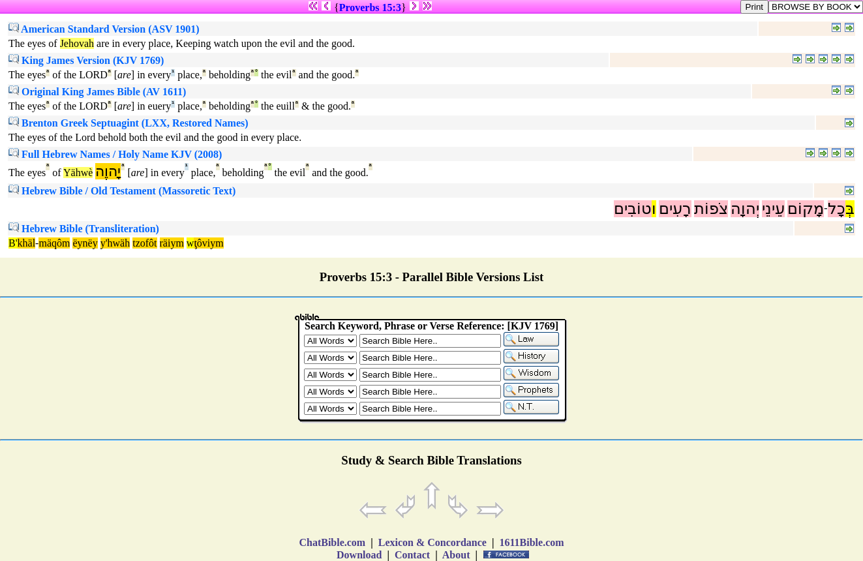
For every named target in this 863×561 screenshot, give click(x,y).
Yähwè (78, 172)
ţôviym (208, 243)
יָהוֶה (108, 171)
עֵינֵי (773, 208)
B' (13, 243)
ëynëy (84, 243)
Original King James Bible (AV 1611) (97, 91)
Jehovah (77, 43)
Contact (412, 554)
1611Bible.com (531, 542)
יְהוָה (745, 208)
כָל (836, 208)
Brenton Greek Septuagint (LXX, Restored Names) (128, 123)
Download (359, 554)
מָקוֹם (805, 208)
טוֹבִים (633, 208)
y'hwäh (115, 243)
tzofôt (144, 243)
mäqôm (54, 243)
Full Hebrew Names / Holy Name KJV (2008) (115, 154)
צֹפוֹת (711, 208)
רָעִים (675, 208)
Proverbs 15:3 (370, 7)
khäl (27, 243)
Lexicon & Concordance (432, 542)
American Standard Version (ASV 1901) (104, 29)
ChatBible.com (332, 542)
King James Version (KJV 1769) (86, 60)
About (456, 554)
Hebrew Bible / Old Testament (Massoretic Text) (121, 190)
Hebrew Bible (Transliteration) (83, 228)
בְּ (850, 208)
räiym (172, 243)
